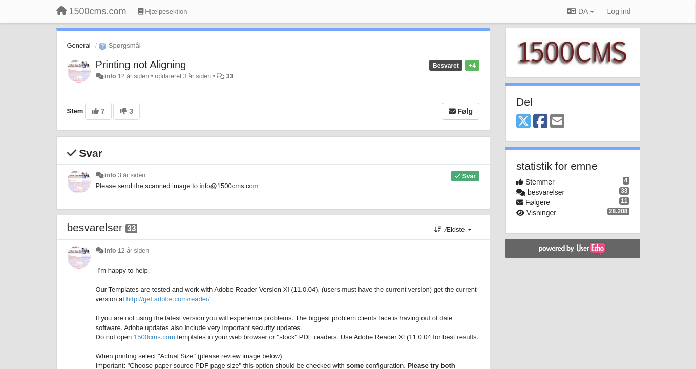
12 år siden (133, 250)
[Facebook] (540, 122)
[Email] (557, 122)
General (79, 45)
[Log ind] (619, 11)
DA (580, 11)
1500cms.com (154, 337)
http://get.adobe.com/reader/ (167, 299)
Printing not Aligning (141, 64)
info (110, 76)
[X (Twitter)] (523, 122)
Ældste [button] (453, 229)
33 (230, 76)
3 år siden (131, 175)
